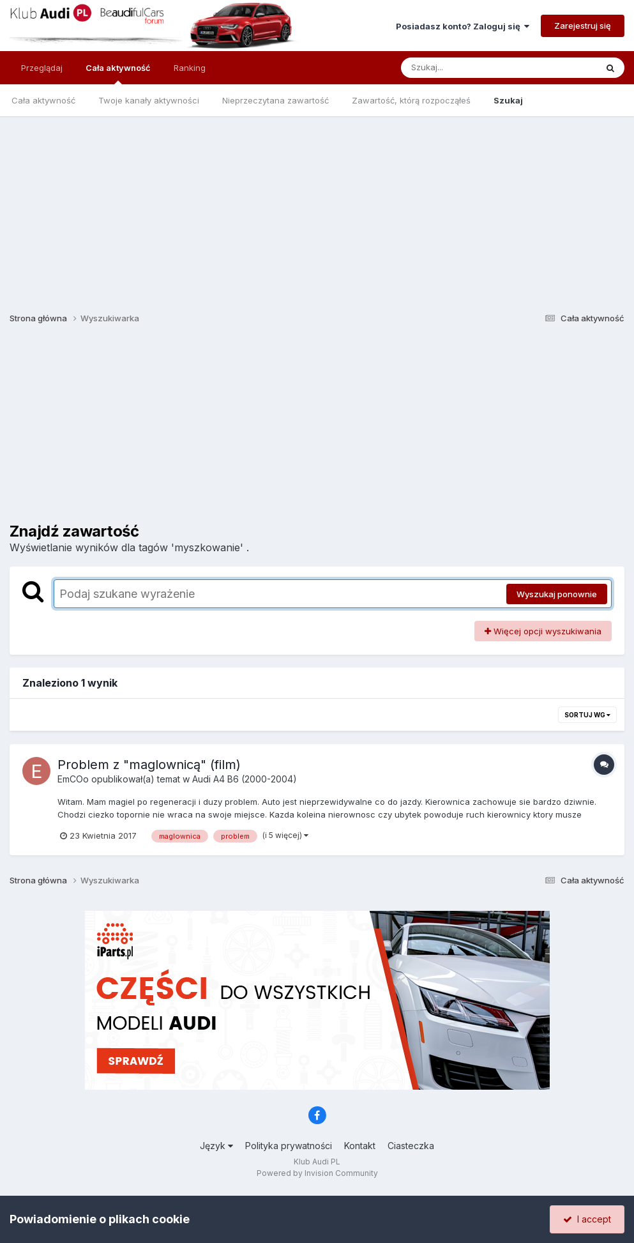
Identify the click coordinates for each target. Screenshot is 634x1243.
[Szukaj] (467, 67)
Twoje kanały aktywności (148, 100)
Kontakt (359, 1145)
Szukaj (508, 100)
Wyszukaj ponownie (557, 594)
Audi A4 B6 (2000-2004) (244, 779)
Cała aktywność (118, 73)
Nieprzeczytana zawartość (275, 100)
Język (216, 1145)
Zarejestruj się (582, 25)
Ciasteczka (411, 1145)
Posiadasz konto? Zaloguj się (462, 26)
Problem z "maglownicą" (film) (149, 764)
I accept (587, 1219)
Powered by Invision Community (317, 1173)
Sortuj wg (587, 715)
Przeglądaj (42, 68)
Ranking (190, 68)
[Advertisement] (317, 205)
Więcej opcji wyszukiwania (543, 631)
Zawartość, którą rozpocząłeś (411, 100)
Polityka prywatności (288, 1145)
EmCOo (73, 779)
